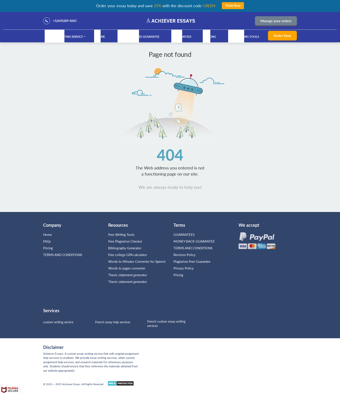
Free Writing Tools (244, 36)
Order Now (282, 35)
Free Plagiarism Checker (125, 241)
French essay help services (112, 322)
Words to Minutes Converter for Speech (136, 261)
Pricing (210, 36)
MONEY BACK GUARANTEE (194, 241)
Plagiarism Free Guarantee (138, 36)
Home (100, 36)
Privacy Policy (183, 268)
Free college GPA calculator (127, 255)
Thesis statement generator (127, 275)
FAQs (47, 241)
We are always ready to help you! (170, 187)
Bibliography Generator (124, 248)
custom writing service (58, 322)
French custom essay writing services (166, 324)
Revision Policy (184, 255)
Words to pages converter (126, 268)
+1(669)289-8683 (65, 21)
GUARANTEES (182, 36)
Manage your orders (275, 21)
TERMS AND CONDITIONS (63, 255)
